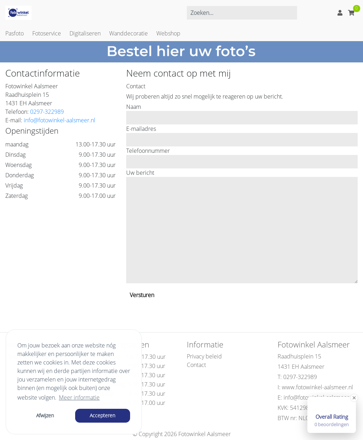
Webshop (168, 33)
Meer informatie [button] (79, 397)
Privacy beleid (204, 356)
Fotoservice (46, 33)
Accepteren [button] (102, 415)
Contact (196, 365)
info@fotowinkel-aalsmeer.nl (59, 120)
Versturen (142, 295)
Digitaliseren (85, 33)
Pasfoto (14, 33)
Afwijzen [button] (45, 415)
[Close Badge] (354, 397)
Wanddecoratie (128, 33)
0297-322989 (47, 112)
